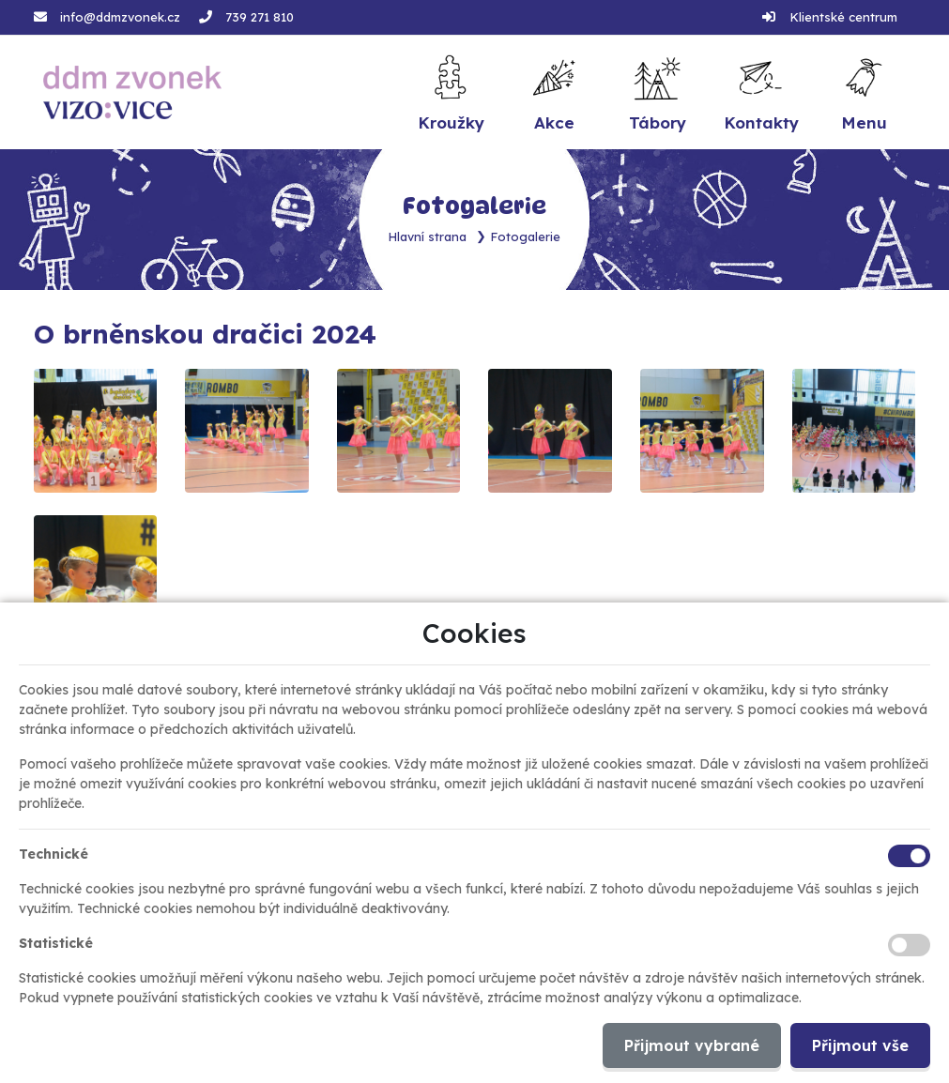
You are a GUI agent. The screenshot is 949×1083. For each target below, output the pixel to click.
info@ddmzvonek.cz (120, 16)
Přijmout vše (860, 1045)
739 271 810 (259, 16)
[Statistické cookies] (909, 945)
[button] (863, 92)
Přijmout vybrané (691, 1045)
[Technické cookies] (909, 856)
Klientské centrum (843, 16)
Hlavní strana (428, 236)
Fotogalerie (525, 236)
